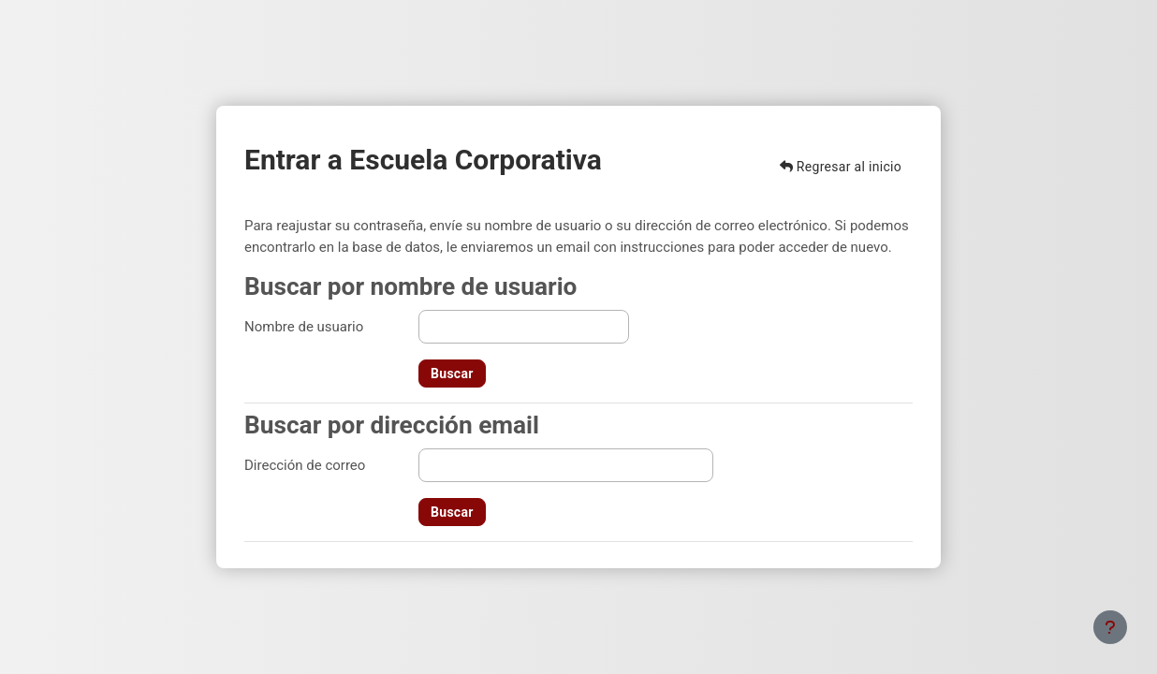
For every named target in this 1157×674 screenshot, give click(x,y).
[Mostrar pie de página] (1110, 627)
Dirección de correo (304, 465)
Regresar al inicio (840, 166)
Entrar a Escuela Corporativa (423, 159)
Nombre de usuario (303, 326)
